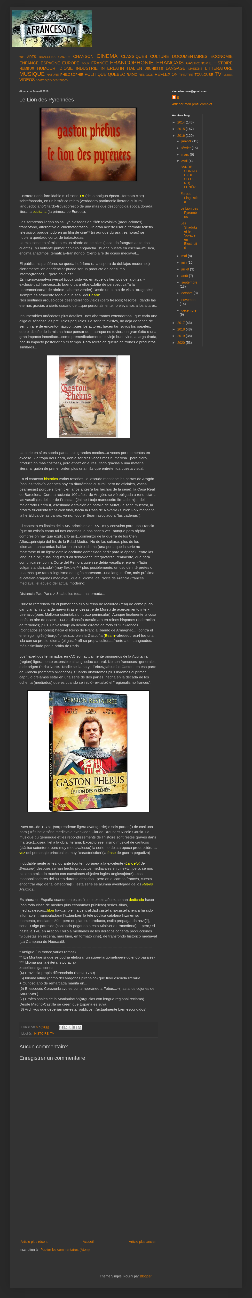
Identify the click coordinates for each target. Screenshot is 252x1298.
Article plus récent (34, 1242)
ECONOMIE (222, 56)
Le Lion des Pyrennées (189, 213)
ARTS (31, 57)
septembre (189, 282)
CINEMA (107, 56)
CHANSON (83, 56)
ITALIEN (134, 68)
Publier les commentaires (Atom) (65, 1250)
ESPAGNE (50, 63)
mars (185, 154)
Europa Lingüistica (189, 198)
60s (21, 57)
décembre (188, 310)
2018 (181, 329)
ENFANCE (29, 63)
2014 (181, 122)
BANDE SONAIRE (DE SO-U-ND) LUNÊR (189, 177)
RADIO (132, 75)
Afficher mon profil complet (192, 104)
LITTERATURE (219, 68)
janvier (186, 141)
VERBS (228, 74)
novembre (188, 300)
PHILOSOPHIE (71, 75)
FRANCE (99, 63)
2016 (181, 136)
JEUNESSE (154, 68)
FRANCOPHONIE (132, 63)
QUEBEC (116, 74)
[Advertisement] (88, 1202)
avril (185, 161)
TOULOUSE (204, 75)
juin (184, 262)
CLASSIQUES (134, 56)
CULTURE (159, 56)
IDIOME (65, 68)
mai (184, 256)
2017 (181, 323)
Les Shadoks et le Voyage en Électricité (189, 235)
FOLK (85, 63)
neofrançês (60, 80)
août (185, 276)
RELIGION (146, 75)
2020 (181, 343)
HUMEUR (26, 68)
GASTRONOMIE (199, 63)
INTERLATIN (112, 68)
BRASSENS (47, 57)
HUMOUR (46, 68)
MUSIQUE (32, 74)
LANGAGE (175, 68)
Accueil (88, 1242)
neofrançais (44, 80)
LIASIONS (195, 68)
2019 (181, 336)
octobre (187, 293)
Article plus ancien (142, 1242)
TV (217, 74)
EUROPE (70, 63)
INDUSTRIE (87, 68)
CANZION (64, 56)
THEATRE (186, 75)
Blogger (145, 1276)
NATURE (53, 75)
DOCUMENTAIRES (189, 56)
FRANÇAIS (170, 63)
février (186, 148)
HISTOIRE (223, 63)
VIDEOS (27, 79)
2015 (181, 129)
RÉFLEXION (166, 74)
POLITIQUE (95, 74)
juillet (185, 269)
